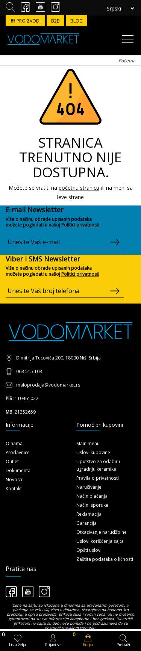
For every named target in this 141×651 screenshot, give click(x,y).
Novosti (14, 479)
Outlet (12, 461)
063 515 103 (29, 371)
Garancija (86, 523)
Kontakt (14, 488)
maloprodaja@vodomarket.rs (48, 385)
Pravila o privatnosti (97, 478)
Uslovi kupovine (93, 452)
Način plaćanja (92, 496)
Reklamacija (89, 514)
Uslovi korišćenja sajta (100, 541)
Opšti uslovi (89, 550)
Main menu (88, 443)
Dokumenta (18, 470)
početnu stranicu (79, 187)
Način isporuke (92, 505)
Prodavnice (18, 452)
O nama (14, 443)
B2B (55, 21)
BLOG (76, 21)
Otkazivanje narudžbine (101, 532)
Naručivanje (89, 487)
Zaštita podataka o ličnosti (104, 559)
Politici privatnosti (80, 225)
